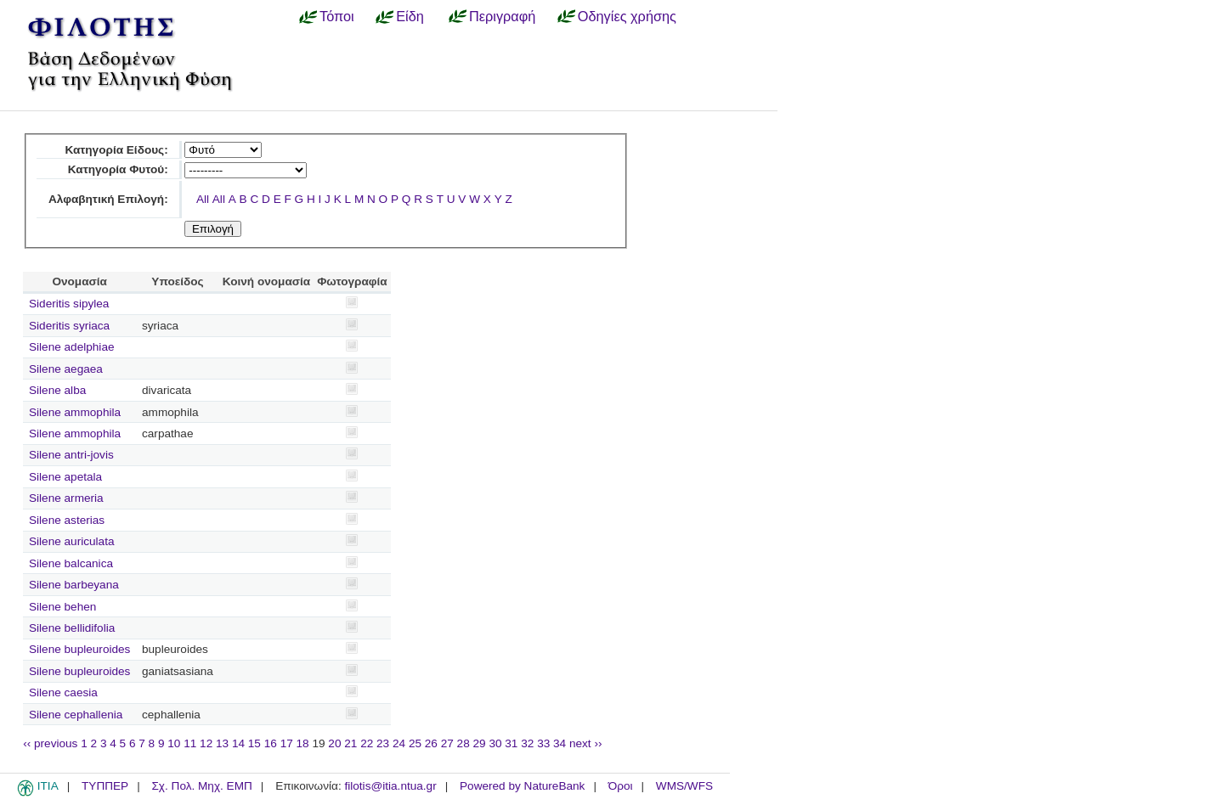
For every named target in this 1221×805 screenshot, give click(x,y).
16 (270, 743)
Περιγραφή (502, 16)
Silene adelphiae (72, 347)
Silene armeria (66, 498)
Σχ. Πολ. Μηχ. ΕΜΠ (201, 786)
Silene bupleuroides (79, 649)
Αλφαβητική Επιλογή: (108, 199)
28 (463, 743)
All (202, 199)
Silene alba (57, 390)
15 (254, 743)
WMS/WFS (684, 786)
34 (559, 743)
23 (382, 743)
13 (222, 743)
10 (173, 743)
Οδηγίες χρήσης (627, 16)
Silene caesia (63, 692)
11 (190, 743)
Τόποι (336, 16)
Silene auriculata (72, 541)
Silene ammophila (75, 412)
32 (527, 743)
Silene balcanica (71, 563)
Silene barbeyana (74, 584)
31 (511, 743)
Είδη (410, 16)
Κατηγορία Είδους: (116, 150)
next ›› (585, 743)
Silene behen (62, 606)
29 (479, 743)
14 (238, 743)
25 (415, 743)
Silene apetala (65, 476)
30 (495, 743)
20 (334, 743)
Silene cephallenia (75, 714)
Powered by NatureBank (522, 786)
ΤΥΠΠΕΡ (105, 786)
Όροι (620, 786)
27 (447, 743)
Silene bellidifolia (72, 628)
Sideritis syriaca (69, 325)
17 (286, 743)
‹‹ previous (50, 743)
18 (303, 743)
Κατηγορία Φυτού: (118, 169)
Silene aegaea (66, 369)
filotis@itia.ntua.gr (390, 786)
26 (431, 743)
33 (543, 743)
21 (350, 743)
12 (206, 743)
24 (399, 743)
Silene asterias (67, 520)
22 (366, 743)
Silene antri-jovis (71, 454)
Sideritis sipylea (69, 303)
